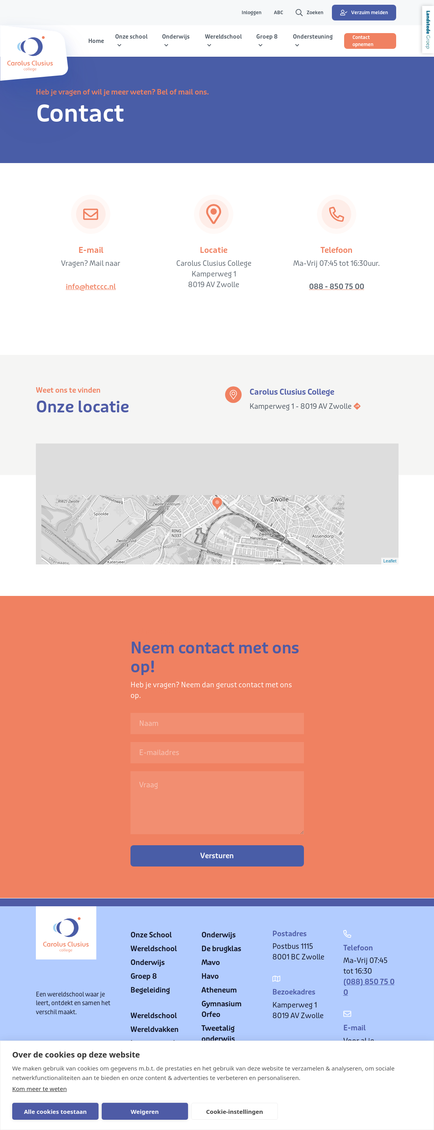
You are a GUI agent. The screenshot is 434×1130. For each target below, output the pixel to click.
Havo (210, 976)
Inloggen (251, 12)
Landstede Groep (428, 29)
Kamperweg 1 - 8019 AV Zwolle (305, 406)
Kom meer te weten (39, 1089)
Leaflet (389, 561)
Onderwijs (147, 962)
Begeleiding (150, 990)
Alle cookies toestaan (52, 1111)
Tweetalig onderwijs (218, 1034)
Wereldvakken (154, 1029)
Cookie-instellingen (219, 1111)
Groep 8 (143, 976)
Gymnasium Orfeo (221, 1009)
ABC (278, 12)
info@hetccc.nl (91, 286)
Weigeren (135, 1111)
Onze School (151, 935)
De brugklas (221, 949)
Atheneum (219, 990)
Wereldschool (153, 949)
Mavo (210, 962)
